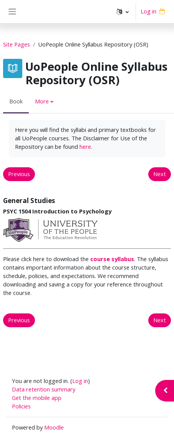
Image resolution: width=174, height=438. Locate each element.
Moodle (54, 427)
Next (159, 174)
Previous (19, 174)
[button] (122, 11)
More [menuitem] (42, 101)
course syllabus (112, 259)
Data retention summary (43, 389)
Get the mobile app (36, 397)
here (85, 146)
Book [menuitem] (16, 101)
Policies (21, 406)
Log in (148, 11)
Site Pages (16, 44)
